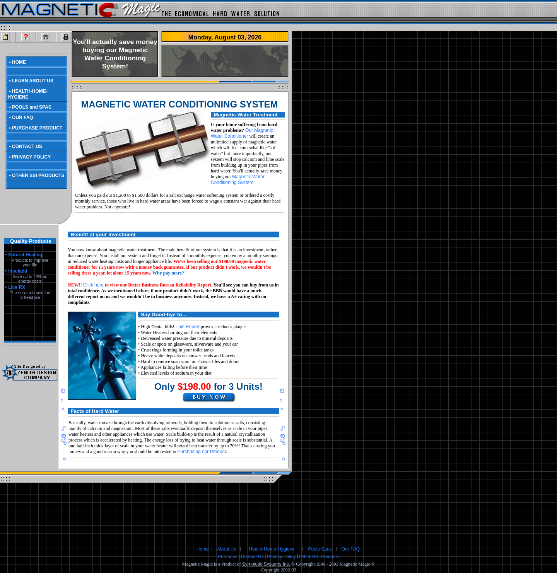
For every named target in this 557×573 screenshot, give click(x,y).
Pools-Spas (319, 549)
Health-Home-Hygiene (272, 549)
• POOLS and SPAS (30, 107)
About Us (226, 549)
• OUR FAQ (21, 117)
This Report (188, 326)
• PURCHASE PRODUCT (36, 128)
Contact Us (252, 556)
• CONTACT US (25, 146)
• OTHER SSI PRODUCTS (37, 175)
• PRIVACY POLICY (30, 157)
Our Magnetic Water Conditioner (242, 133)
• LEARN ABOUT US (31, 81)
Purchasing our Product (202, 451)
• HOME (17, 62)
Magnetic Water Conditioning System (238, 179)
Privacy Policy (281, 556)
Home (202, 549)
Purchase (227, 556)
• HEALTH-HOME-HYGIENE (28, 94)
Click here (93, 285)
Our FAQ (351, 549)
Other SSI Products (319, 556)
